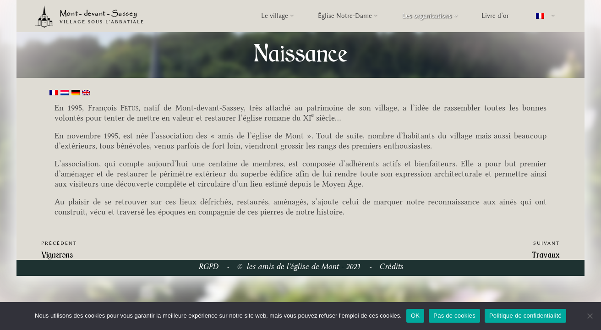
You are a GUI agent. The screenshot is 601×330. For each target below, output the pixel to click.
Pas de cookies (454, 315)
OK (415, 315)
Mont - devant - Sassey (98, 14)
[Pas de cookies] (589, 315)
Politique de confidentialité (525, 315)
